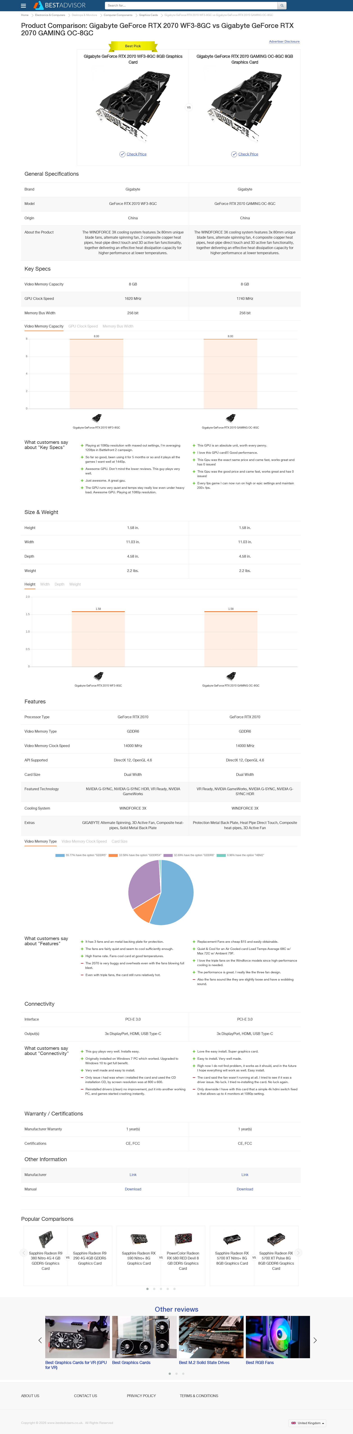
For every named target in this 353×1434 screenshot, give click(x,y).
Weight (75, 584)
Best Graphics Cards (131, 1363)
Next (298, 1253)
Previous (24, 1253)
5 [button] (174, 1289)
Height (30, 584)
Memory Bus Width (118, 326)
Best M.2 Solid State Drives (204, 1363)
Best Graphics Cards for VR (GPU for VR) (76, 1365)
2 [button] (154, 1289)
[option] (67, 1256)
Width (45, 584)
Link (133, 1175)
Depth (59, 584)
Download (133, 1189)
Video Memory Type (41, 842)
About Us (30, 1396)
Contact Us (85, 1396)
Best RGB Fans (260, 1363)
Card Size (119, 842)
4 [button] (167, 1289)
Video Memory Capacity (44, 326)
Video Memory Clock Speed (84, 842)
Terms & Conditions (199, 1396)
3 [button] (161, 1289)
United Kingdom (307, 1423)
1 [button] (147, 1289)
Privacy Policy (141, 1396)
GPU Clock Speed (83, 326)
